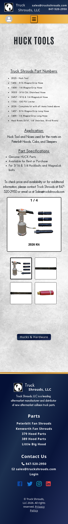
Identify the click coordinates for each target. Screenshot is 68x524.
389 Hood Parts (34, 439)
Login (34, 474)
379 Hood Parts (34, 433)
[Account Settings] (8, 19)
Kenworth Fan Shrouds (34, 428)
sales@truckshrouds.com (49, 5)
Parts (34, 416)
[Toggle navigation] (34, 19)
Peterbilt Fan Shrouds (34, 423)
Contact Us (34, 456)
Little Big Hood (34, 444)
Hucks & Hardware (34, 337)
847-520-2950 (58, 9)
